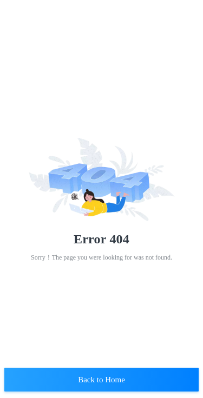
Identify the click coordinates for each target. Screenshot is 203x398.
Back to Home (101, 379)
